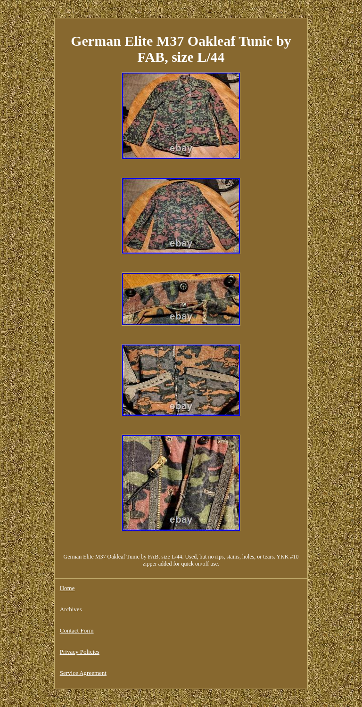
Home (67, 588)
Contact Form (77, 630)
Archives (71, 609)
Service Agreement (83, 672)
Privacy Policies (79, 651)
